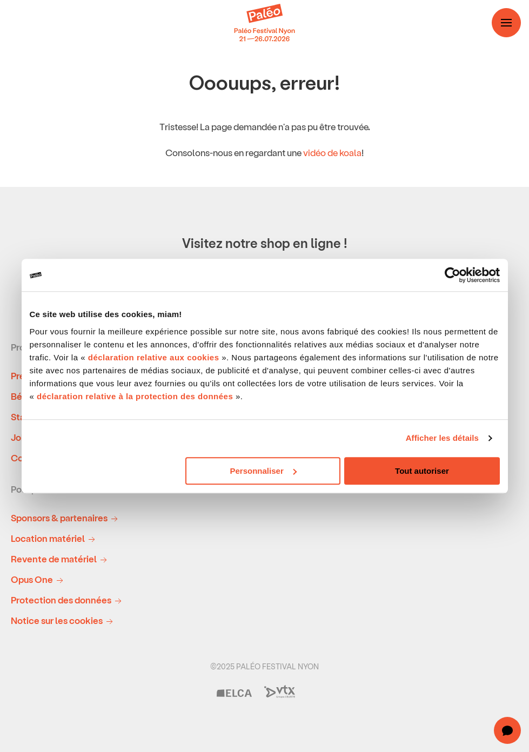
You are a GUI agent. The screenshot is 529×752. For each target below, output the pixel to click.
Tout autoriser (422, 470)
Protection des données (68, 600)
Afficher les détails (442, 437)
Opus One (39, 580)
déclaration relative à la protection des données (135, 396)
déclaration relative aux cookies (153, 357)
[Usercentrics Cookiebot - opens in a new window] (452, 275)
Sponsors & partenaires (66, 518)
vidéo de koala (332, 152)
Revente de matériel (61, 559)
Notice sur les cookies (64, 621)
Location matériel (55, 539)
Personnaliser (263, 470)
